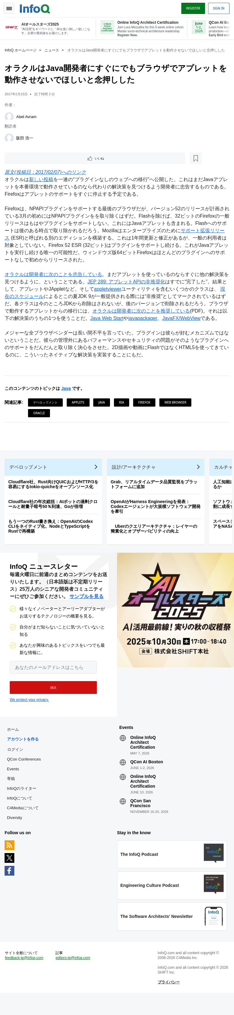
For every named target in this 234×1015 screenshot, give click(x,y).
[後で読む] (43, 162)
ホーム (14, 747)
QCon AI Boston (146, 779)
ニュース (53, 49)
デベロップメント (47, 414)
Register (192, 7)
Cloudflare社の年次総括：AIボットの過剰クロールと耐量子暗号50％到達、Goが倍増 (54, 519)
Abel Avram (28, 120)
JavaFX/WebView (25, 330)
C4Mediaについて (24, 826)
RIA (123, 414)
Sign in (217, 7)
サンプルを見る (86, 612)
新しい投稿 (42, 184)
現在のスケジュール (39, 301)
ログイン (16, 767)
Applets (79, 414)
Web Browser (177, 414)
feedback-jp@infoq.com (25, 978)
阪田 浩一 (26, 141)
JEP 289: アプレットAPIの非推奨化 (133, 286)
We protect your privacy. (29, 716)
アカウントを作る (24, 757)
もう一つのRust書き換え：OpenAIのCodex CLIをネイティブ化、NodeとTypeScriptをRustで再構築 (52, 541)
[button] (51, 704)
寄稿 (12, 796)
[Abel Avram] (10, 120)
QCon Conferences (25, 777)
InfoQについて (21, 816)
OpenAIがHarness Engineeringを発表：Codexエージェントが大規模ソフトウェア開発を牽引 (157, 521)
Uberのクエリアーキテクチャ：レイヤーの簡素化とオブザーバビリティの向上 (155, 543)
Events (14, 787)
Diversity (15, 835)
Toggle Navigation (11, 7)
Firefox (146, 414)
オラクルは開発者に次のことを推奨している (172, 315)
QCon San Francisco (140, 821)
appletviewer (119, 293)
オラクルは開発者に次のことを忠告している (55, 279)
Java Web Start (145, 323)
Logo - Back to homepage (36, 6)
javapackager (181, 323)
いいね (23, 162)
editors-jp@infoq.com (73, 978)
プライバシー (168, 1003)
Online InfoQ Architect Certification (143, 760)
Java (67, 400)
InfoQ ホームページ (22, 49)
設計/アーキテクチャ (135, 482)
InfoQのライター (23, 806)
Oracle (40, 425)
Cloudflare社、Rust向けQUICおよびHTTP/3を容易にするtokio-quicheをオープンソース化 (55, 499)
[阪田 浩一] (10, 141)
